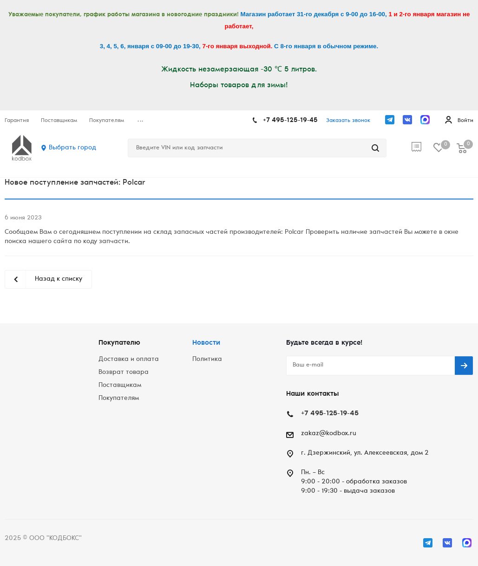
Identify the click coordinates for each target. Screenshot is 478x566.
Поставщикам (119, 385)
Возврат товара (123, 372)
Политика (207, 359)
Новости (206, 343)
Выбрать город (72, 148)
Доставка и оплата (128, 359)
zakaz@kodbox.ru (328, 434)
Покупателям (118, 398)
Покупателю (119, 343)
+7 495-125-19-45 (290, 120)
